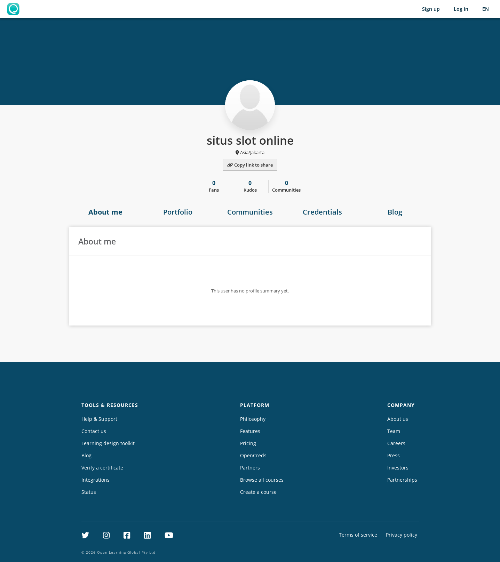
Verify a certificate (102, 467)
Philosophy (252, 419)
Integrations (95, 479)
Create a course (258, 492)
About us (397, 419)
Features (250, 431)
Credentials (322, 212)
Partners (250, 467)
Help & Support (99, 419)
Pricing (248, 443)
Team (393, 431)
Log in (461, 9)
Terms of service (358, 534)
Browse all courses (262, 479)
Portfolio (177, 212)
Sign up (431, 9)
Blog (395, 212)
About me (105, 212)
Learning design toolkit (108, 443)
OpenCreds (253, 455)
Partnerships (402, 479)
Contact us (93, 431)
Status (88, 492)
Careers (396, 443)
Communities (250, 212)
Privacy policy (401, 534)
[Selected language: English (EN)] (485, 9)
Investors (397, 467)
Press (393, 455)
